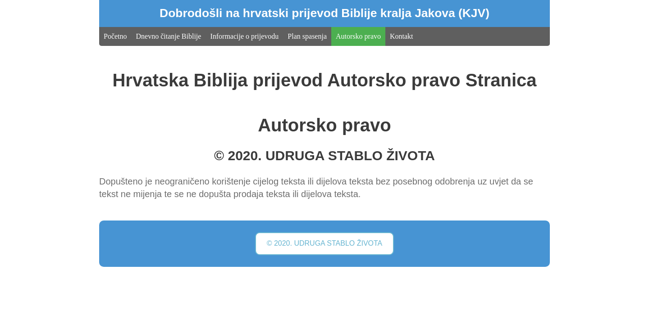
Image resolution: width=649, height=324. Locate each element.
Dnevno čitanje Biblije (168, 36)
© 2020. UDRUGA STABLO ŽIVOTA (325, 243)
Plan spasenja (307, 36)
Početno (115, 36)
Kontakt (401, 36)
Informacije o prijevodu (244, 36)
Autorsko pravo (358, 36)
